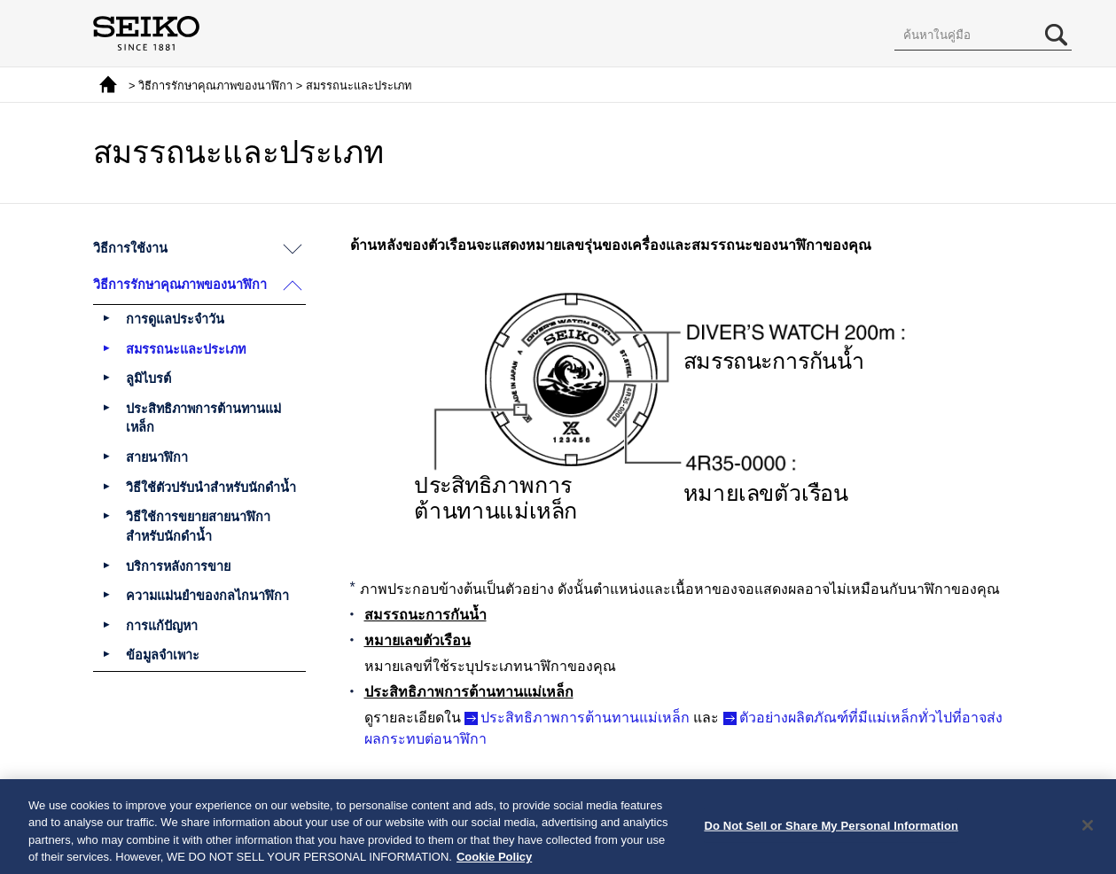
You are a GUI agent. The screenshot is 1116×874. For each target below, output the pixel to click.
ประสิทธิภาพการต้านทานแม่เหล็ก (585, 717)
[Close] (1087, 829)
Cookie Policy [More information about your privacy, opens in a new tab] (494, 862)
